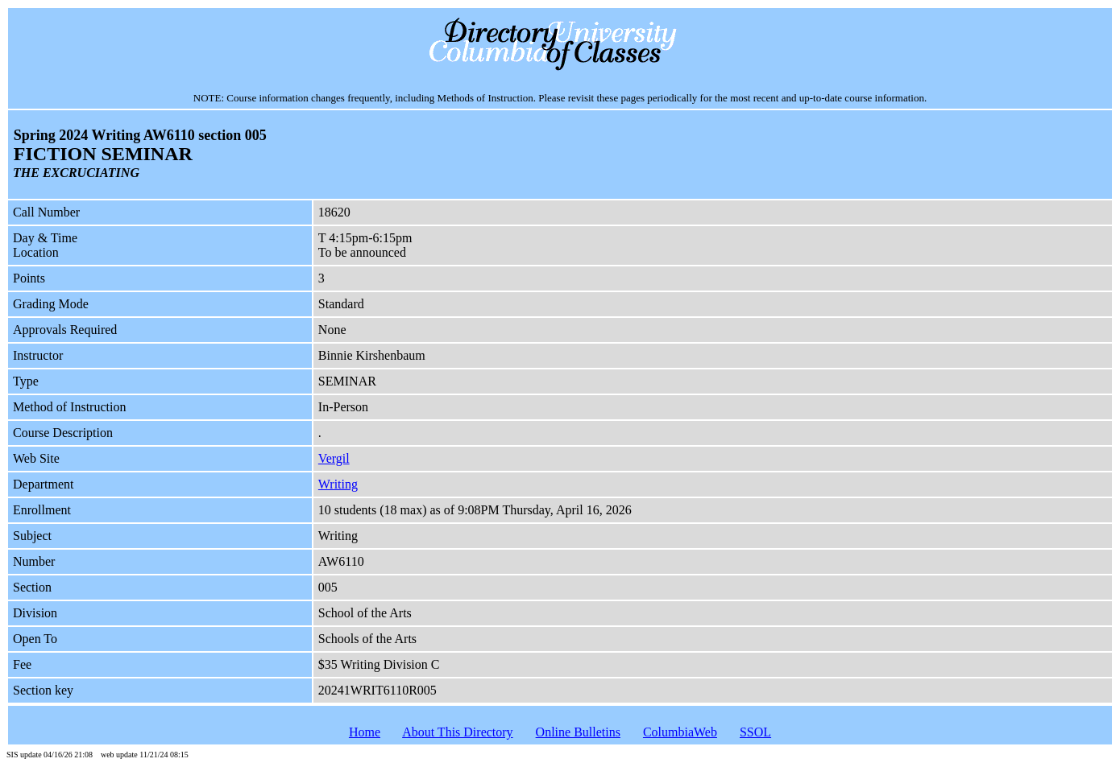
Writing (338, 484)
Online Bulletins (578, 732)
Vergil (334, 458)
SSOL (755, 732)
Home (364, 732)
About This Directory (457, 732)
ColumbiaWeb (680, 732)
